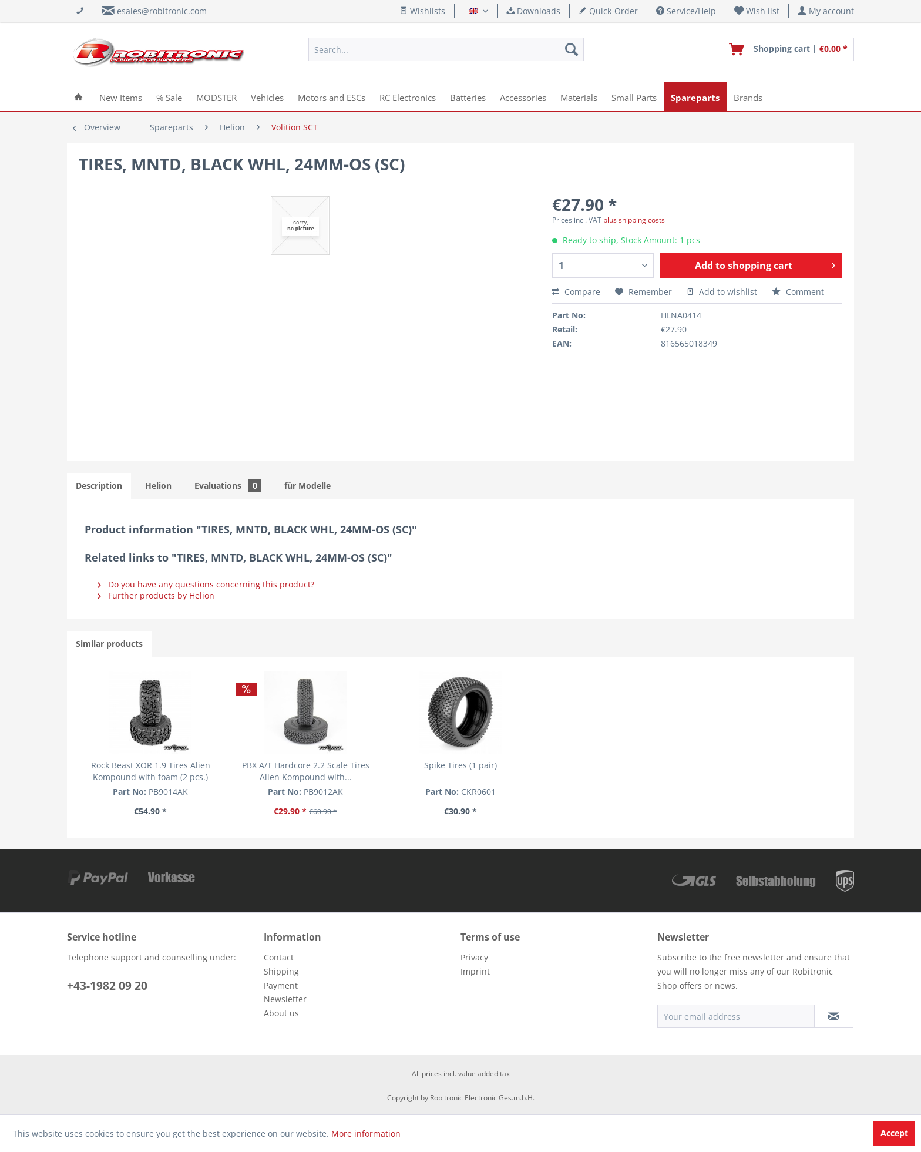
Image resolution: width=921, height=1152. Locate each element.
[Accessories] (523, 96)
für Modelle (307, 485)
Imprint (475, 971)
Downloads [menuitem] (533, 10)
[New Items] (120, 96)
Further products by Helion (156, 595)
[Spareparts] (695, 96)
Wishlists (422, 10)
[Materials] (578, 96)
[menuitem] (757, 11)
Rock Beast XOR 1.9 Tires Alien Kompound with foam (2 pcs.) (150, 771)
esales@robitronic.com (162, 10)
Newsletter (285, 999)
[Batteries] (468, 96)
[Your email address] (736, 1016)
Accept (894, 1132)
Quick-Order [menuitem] (608, 10)
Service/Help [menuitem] (686, 10)
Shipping (281, 971)
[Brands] (748, 96)
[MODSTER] (216, 96)
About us (281, 1013)
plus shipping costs (634, 220)
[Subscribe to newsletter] (833, 1016)
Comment (798, 291)
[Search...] (446, 49)
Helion (158, 485)
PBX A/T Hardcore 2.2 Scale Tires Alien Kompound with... (305, 771)
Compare (576, 291)
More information (366, 1133)
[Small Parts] (634, 96)
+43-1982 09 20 (107, 985)
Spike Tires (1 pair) (460, 765)
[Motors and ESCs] (331, 96)
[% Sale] (169, 96)
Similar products (109, 643)
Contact (279, 957)
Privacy (474, 957)
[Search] (571, 49)
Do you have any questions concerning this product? (206, 584)
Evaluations (227, 485)
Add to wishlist (722, 291)
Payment (281, 985)
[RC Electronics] (407, 96)
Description (99, 485)
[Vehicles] (267, 96)
